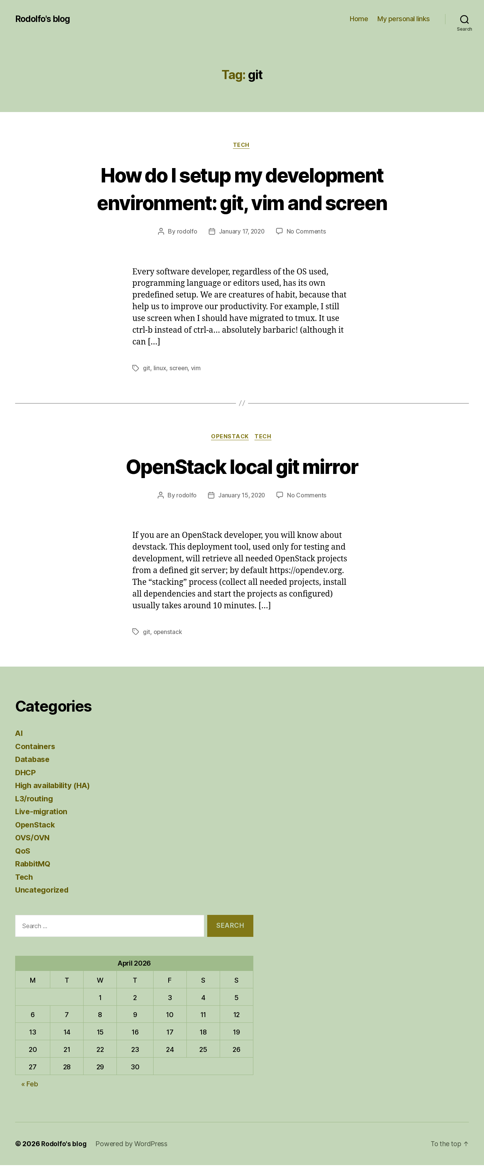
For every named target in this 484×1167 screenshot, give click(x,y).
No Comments (307, 232)
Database (33, 760)
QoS (23, 852)
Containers (36, 748)
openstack (168, 633)
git (146, 369)
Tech (241, 145)
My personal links (403, 19)
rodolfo (185, 232)
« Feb (29, 1086)
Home (359, 19)
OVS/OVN (33, 839)
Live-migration (43, 813)
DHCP (26, 774)
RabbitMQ (33, 865)
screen (178, 369)
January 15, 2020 (241, 496)
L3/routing (34, 800)
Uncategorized (43, 891)
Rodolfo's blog (44, 18)
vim (197, 369)
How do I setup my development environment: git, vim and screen (242, 188)
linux (160, 369)
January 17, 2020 (241, 232)
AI (19, 734)
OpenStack (229, 438)
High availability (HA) (55, 787)
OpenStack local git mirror (242, 466)
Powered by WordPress (132, 1146)
